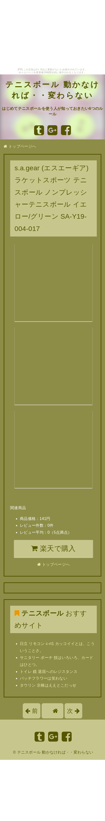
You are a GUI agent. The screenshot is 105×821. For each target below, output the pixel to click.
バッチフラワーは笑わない (43, 678)
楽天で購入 (53, 548)
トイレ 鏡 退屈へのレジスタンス (48, 672)
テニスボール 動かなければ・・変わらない (55, 752)
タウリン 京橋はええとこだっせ (48, 685)
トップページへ (20, 146)
